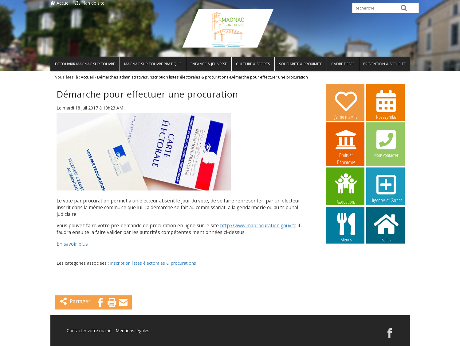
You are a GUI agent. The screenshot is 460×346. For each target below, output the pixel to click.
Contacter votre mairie (89, 330)
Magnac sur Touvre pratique (152, 64)
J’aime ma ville (346, 104)
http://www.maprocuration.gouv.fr (258, 225)
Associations (346, 188)
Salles (386, 227)
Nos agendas (386, 104)
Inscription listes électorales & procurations (189, 77)
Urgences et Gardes (386, 188)
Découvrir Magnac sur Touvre (85, 64)
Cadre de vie (342, 64)
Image (346, 266)
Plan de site (89, 3)
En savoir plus (72, 244)
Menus (346, 227)
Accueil (60, 3)
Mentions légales (132, 330)
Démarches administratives (122, 77)
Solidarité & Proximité (300, 64)
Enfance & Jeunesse (209, 64)
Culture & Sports (253, 64)
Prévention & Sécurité (384, 64)
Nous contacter (386, 143)
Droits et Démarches (346, 143)
